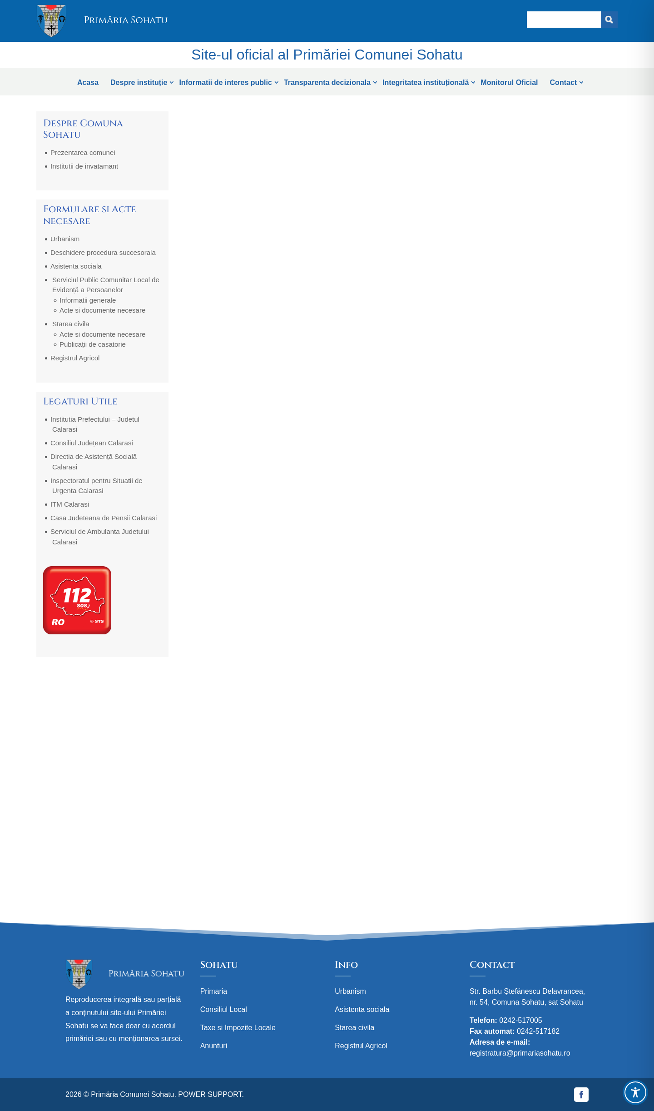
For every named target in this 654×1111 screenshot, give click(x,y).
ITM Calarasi (69, 504)
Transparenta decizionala (327, 82)
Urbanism (64, 239)
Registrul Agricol (74, 358)
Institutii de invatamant (84, 166)
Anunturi (214, 1046)
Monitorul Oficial (509, 82)
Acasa (88, 82)
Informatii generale (87, 300)
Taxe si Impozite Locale (238, 1027)
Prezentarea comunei (82, 152)
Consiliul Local (223, 1009)
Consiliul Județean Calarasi (91, 443)
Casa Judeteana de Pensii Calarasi (103, 518)
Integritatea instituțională (425, 82)
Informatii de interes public (225, 82)
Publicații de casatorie (92, 344)
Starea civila (70, 324)
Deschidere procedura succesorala (103, 252)
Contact (563, 82)
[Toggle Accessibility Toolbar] (635, 1092)
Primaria (214, 991)
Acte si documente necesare (102, 310)
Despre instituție (138, 82)
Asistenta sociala (76, 266)
